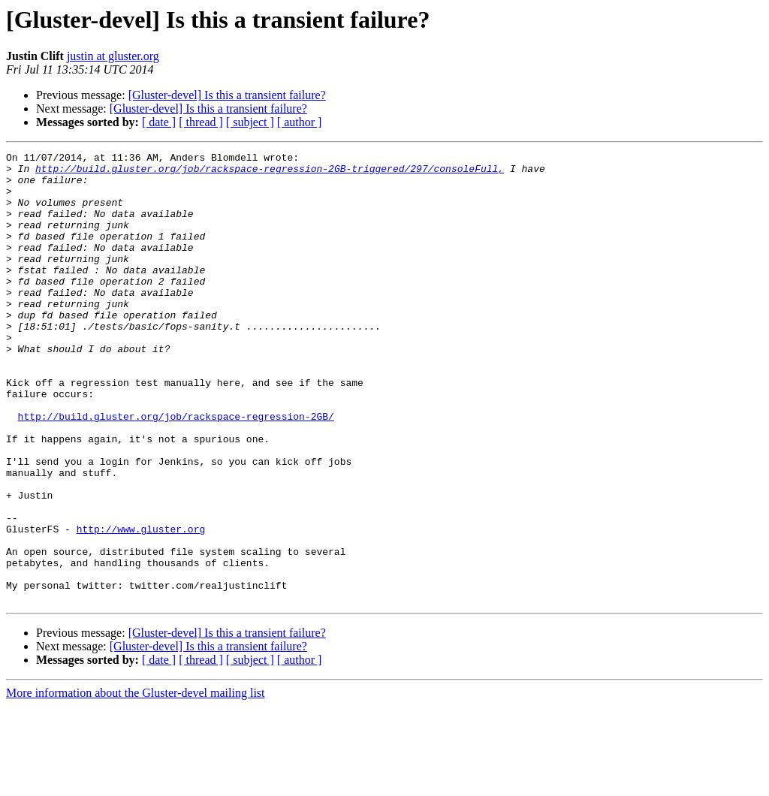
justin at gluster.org (113, 56)
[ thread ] (201, 122)
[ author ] (299, 122)
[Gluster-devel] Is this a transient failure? (227, 95)
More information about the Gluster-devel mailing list (135, 782)
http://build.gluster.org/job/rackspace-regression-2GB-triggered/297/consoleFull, (269, 172)
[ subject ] (250, 122)
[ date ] (159, 122)
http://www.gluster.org (141, 605)
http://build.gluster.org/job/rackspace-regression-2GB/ (176, 470)
